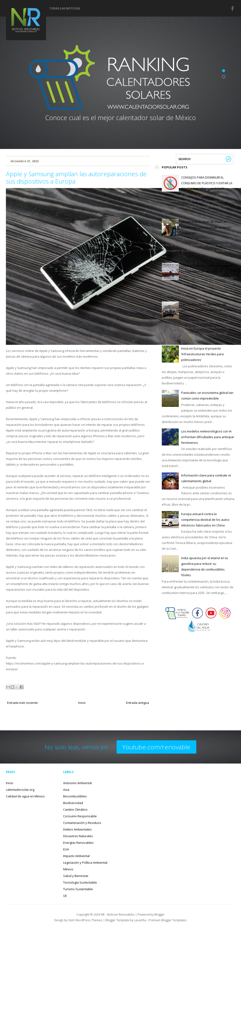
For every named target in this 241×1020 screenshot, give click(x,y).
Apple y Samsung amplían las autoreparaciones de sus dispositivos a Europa (76, 177)
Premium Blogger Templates (168, 920)
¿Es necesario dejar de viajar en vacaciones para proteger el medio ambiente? (206, 227)
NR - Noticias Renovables (118, 914)
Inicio (82, 703)
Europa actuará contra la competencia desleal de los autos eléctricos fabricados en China (205, 519)
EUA (66, 849)
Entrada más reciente (22, 703)
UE (65, 896)
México (68, 869)
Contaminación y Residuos (82, 823)
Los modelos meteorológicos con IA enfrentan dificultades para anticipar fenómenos (207, 437)
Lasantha (140, 920)
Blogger (159, 914)
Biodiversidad (73, 803)
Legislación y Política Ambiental (85, 862)
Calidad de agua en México (25, 796)
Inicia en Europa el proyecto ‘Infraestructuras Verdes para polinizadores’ (202, 354)
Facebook (232, 8)
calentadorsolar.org (20, 789)
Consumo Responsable (80, 816)
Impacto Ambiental (76, 856)
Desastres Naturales (78, 836)
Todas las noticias (64, 8)
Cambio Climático (75, 809)
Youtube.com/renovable (156, 747)
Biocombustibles (75, 796)
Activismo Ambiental (77, 783)
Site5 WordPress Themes (85, 920)
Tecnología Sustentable (80, 882)
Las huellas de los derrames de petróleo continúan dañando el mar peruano (206, 310)
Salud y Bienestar (75, 876)
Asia (66, 789)
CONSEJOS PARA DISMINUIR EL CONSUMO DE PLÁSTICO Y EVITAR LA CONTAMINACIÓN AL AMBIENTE (206, 183)
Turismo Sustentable (78, 889)
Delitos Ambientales (77, 829)
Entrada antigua (137, 703)
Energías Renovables (78, 842)
